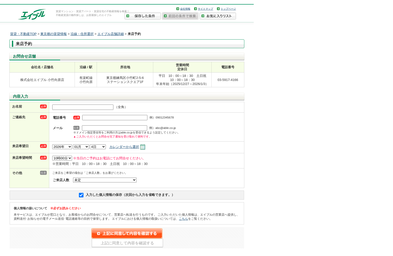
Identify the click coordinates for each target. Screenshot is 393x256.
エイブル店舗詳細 (110, 34)
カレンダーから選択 (124, 147)
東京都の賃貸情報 (53, 34)
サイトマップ (205, 8)
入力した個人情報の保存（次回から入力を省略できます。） (130, 195)
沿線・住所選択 (82, 34)
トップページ (228, 8)
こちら (183, 218)
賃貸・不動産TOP (23, 34)
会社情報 (185, 8)
